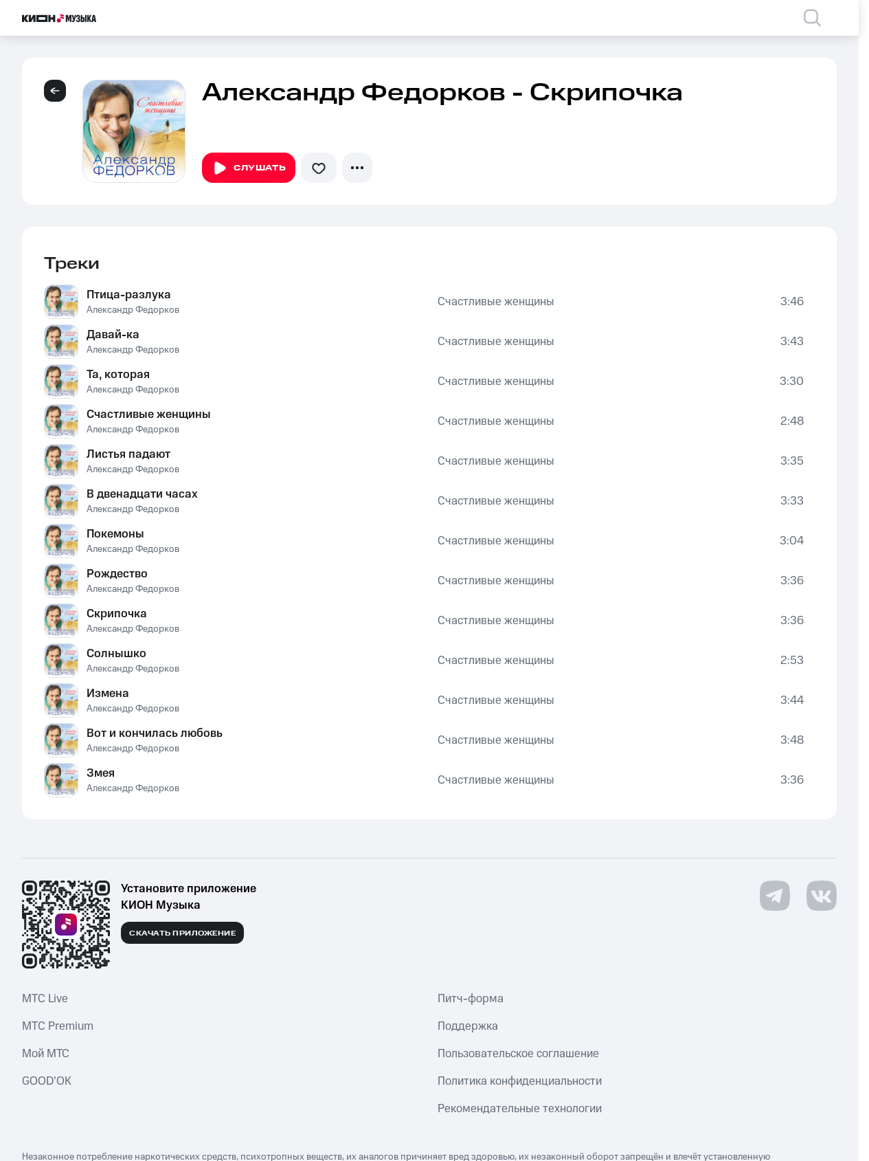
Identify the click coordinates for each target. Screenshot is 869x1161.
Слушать (249, 168)
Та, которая (118, 374)
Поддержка (468, 1026)
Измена (108, 693)
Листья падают (128, 454)
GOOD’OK (46, 1081)
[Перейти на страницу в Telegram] (775, 896)
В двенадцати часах (142, 494)
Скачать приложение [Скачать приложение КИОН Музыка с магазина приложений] (182, 933)
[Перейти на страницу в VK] (821, 896)
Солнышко (116, 653)
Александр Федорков (133, 310)
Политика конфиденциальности (520, 1081)
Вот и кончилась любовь (155, 733)
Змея (101, 773)
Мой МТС (45, 1054)
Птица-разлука (129, 295)
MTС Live (45, 999)
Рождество (117, 574)
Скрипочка (117, 614)
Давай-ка (113, 335)
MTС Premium (57, 1026)
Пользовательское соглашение (518, 1054)
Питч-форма (471, 999)
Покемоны (115, 534)
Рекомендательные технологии (520, 1109)
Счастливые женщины (496, 302)
